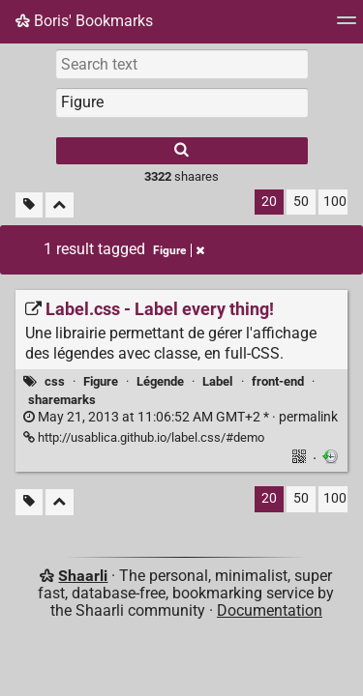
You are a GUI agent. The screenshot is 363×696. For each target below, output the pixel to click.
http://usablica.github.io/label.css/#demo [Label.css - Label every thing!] (143, 437)
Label (217, 381)
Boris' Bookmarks (84, 21)
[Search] (182, 150)
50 (301, 201)
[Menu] (346, 26)
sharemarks (62, 399)
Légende (160, 381)
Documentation (269, 610)
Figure (100, 381)
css (55, 381)
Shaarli (82, 575)
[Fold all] (59, 205)
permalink (180, 417)
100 (335, 201)
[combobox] (182, 102)
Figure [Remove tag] (178, 250)
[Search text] (182, 63)
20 (269, 201)
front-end (278, 381)
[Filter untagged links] (29, 205)
